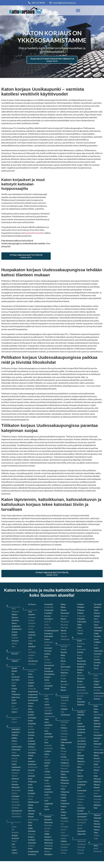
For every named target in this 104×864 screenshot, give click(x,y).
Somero (80, 793)
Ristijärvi (80, 684)
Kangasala (32, 689)
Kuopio (47, 645)
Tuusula (96, 657)
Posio (63, 833)
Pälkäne (80, 631)
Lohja (46, 769)
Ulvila (96, 675)
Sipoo (79, 773)
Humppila (15, 802)
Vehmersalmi (98, 750)
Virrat (96, 793)
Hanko (14, 753)
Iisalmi (14, 827)
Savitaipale (81, 738)
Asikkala (15, 638)
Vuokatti (97, 802)
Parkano (64, 737)
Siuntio (80, 779)
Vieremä (97, 767)
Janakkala (32, 617)
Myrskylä (64, 625)
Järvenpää (32, 664)
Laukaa (47, 728)
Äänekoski (98, 851)
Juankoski (32, 641)
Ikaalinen (15, 832)
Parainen (64, 731)
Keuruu (30, 796)
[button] (78, 10)
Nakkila (63, 649)
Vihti (95, 773)
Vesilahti (97, 761)
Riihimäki (80, 675)
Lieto (46, 757)
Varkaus (97, 732)
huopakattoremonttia (33, 233)
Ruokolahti (81, 690)
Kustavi (47, 659)
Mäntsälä (64, 628)
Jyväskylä (31, 652)
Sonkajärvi (81, 796)
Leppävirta (48, 748)
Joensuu (31, 620)
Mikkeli (47, 851)
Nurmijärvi (65, 684)
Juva (30, 649)
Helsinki (15, 782)
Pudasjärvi (65, 835)
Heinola (14, 776)
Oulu (62, 712)
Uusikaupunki (99, 696)
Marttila (47, 828)
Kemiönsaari (33, 767)
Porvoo (63, 830)
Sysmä (79, 825)
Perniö (63, 754)
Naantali (64, 646)
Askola (14, 644)
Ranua (79, 655)
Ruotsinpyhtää (82, 693)
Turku (96, 645)
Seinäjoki (80, 750)
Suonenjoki (81, 822)
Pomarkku (65, 821)
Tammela (80, 850)
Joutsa (30, 629)
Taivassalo (81, 847)
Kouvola (47, 628)
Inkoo (14, 847)
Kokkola (31, 846)
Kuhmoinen (48, 642)
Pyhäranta (81, 616)
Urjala (96, 678)
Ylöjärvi (96, 835)
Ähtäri (96, 849)
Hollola (14, 793)
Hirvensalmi (16, 790)
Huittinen (15, 799)
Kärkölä (47, 683)
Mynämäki (65, 622)
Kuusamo (48, 662)
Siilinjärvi (80, 764)
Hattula (14, 761)
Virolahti (97, 790)
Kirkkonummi (33, 820)
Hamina (14, 744)
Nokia (63, 664)
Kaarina (31, 671)
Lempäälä (48, 745)
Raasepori (81, 644)
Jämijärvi (31, 655)
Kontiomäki (48, 607)
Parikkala (64, 734)
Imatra (14, 841)
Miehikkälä (48, 846)
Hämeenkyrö (16, 814)
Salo (79, 721)
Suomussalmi (82, 820)
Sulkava (80, 805)
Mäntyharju (65, 639)
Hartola (14, 758)
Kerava (30, 773)
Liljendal (47, 760)
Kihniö (30, 799)
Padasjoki (64, 722)
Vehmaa (97, 747)
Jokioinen (31, 623)
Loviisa (47, 783)
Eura (13, 706)
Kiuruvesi (31, 834)
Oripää (63, 703)
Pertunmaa (65, 760)
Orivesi (63, 706)
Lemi (46, 740)
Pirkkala (64, 786)
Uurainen (97, 690)
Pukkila (63, 838)
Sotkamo (80, 799)
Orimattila (65, 700)
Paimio (63, 725)
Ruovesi (80, 696)
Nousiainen (65, 670)
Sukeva (80, 802)
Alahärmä (15, 612)
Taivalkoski (81, 844)
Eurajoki (15, 709)
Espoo (14, 683)
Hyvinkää (15, 808)
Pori (62, 824)
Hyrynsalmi (16, 805)
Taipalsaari (81, 841)
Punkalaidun (65, 844)
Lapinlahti (48, 710)
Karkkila (31, 729)
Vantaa (96, 729)
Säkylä (79, 828)
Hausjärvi (15, 773)
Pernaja (63, 751)
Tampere (80, 853)
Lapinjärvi (48, 708)
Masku (46, 831)
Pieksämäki (65, 766)
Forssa (14, 722)
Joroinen (31, 626)
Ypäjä (96, 838)
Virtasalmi (97, 799)
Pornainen (64, 827)
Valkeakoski (98, 715)
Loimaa (47, 774)
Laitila (46, 702)
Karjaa (30, 726)
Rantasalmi (81, 649)
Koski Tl (47, 622)
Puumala (64, 850)
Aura (13, 646)
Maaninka (48, 825)
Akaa (14, 609)
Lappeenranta (49, 716)
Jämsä (30, 658)
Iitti (13, 830)
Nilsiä (63, 658)
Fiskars (14, 719)
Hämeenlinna (16, 816)
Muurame (64, 616)
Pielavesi (64, 768)
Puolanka (64, 847)
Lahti (46, 696)
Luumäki (47, 798)
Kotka (46, 625)
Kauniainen (32, 750)
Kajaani (31, 680)
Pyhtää (63, 853)
